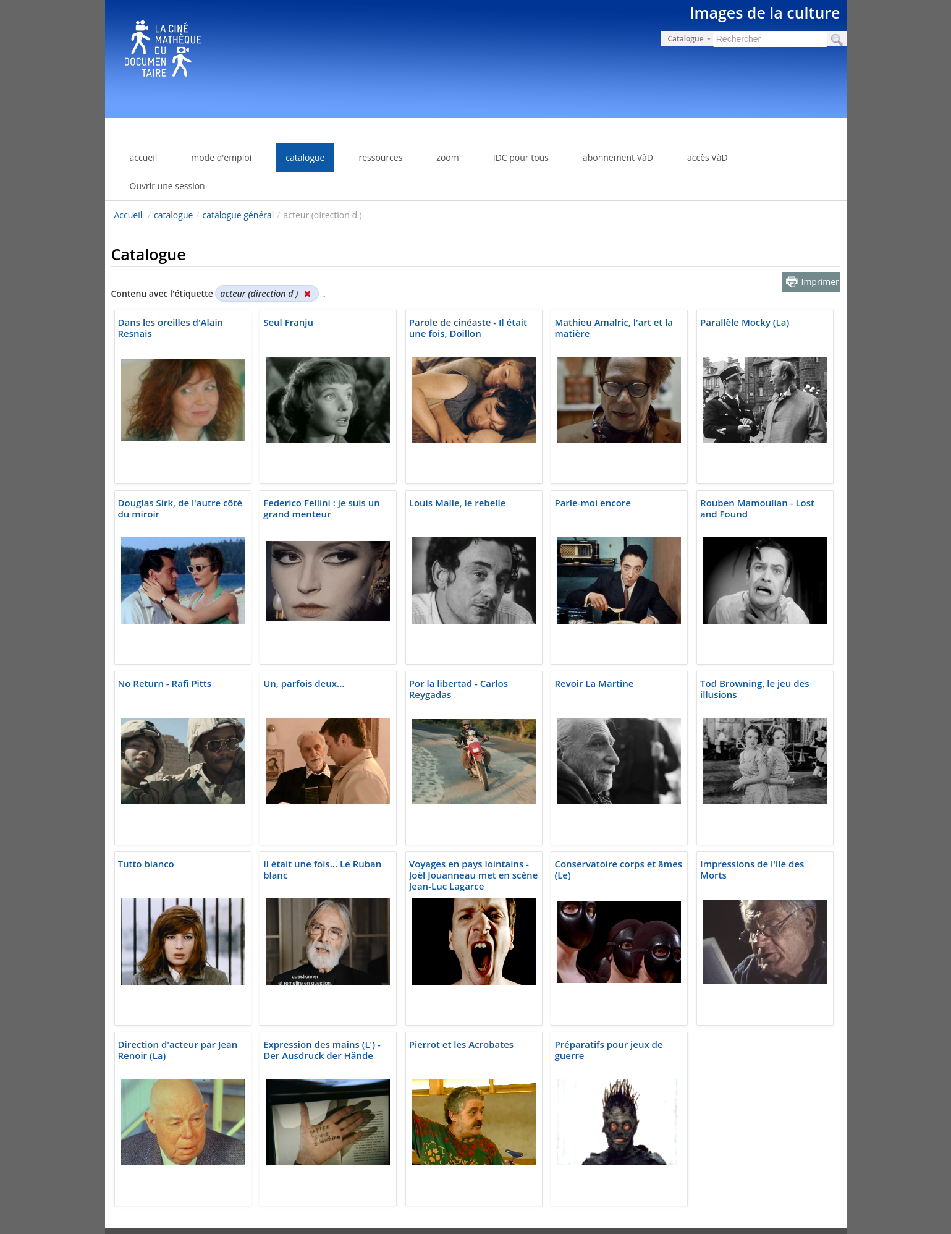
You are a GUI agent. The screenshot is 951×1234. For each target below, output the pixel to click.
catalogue (173, 215)
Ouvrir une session (167, 186)
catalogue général (238, 215)
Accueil (128, 215)
